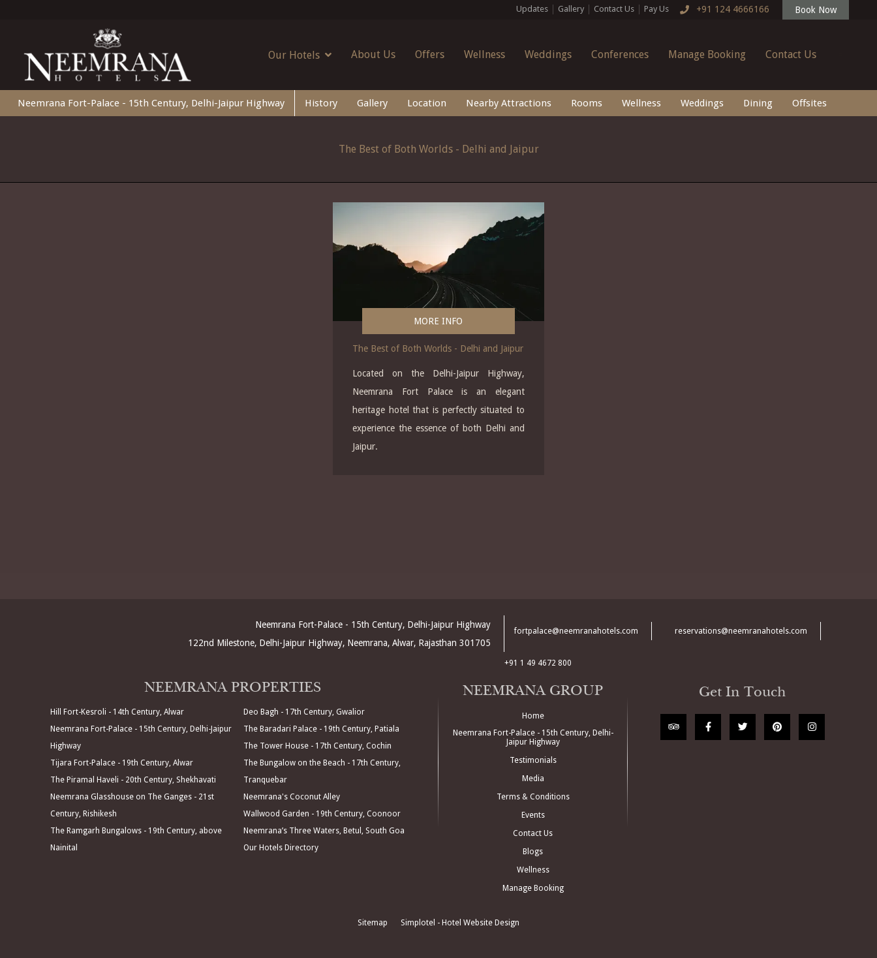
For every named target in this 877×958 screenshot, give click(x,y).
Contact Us (614, 9)
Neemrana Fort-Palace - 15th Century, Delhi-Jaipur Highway (151, 103)
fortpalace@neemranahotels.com (576, 631)
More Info (438, 321)
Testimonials (533, 760)
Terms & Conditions (533, 796)
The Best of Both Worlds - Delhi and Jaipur (439, 149)
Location (426, 103)
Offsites (809, 103)
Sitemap (373, 922)
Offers (429, 54)
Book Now (816, 10)
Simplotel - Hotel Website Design (460, 922)
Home (533, 715)
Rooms (586, 103)
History (321, 103)
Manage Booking (707, 54)
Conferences (620, 54)
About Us (373, 54)
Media (533, 778)
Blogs (533, 851)
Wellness (484, 54)
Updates (532, 9)
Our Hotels (299, 54)
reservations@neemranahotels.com (741, 631)
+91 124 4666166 (721, 10)
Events (533, 815)
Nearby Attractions (508, 103)
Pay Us (656, 9)
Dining (758, 103)
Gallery (571, 9)
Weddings (548, 54)
